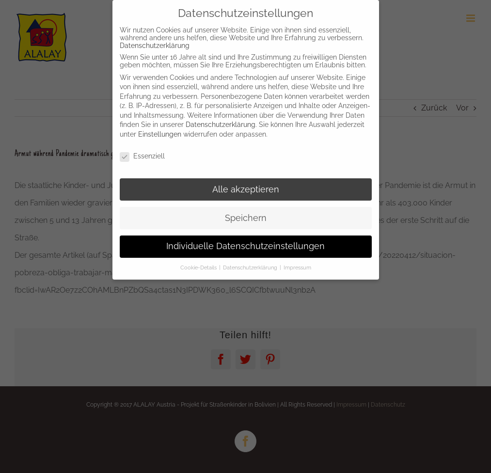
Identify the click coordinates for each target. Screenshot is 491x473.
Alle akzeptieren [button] (245, 184)
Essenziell (142, 150)
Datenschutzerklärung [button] (251, 262)
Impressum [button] (297, 262)
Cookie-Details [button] (199, 262)
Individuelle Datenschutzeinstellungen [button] (245, 241)
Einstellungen (159, 128)
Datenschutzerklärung (155, 40)
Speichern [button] (246, 212)
